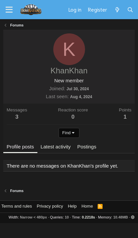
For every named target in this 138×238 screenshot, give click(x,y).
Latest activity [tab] (56, 146)
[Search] (130, 9)
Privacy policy (50, 206)
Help (72, 206)
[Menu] (9, 10)
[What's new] (117, 9)
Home (87, 206)
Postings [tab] (86, 146)
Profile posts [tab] (20, 146)
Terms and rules (16, 206)
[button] (133, 217)
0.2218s (88, 217)
